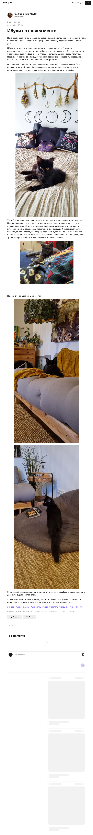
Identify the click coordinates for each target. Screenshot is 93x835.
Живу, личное (13, 22)
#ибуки (79, 607)
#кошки (10, 607)
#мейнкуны (36, 607)
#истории (70, 607)
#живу (62, 607)
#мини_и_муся (22, 607)
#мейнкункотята (50, 607)
